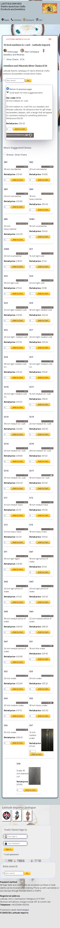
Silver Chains (13, 59)
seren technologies (20, 910)
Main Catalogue (32, 52)
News (6, 20)
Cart (40, 20)
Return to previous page (20, 89)
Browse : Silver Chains (17, 155)
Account (30, 20)
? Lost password (11, 854)
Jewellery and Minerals (13, 55)
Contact (17, 20)
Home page (13, 52)
